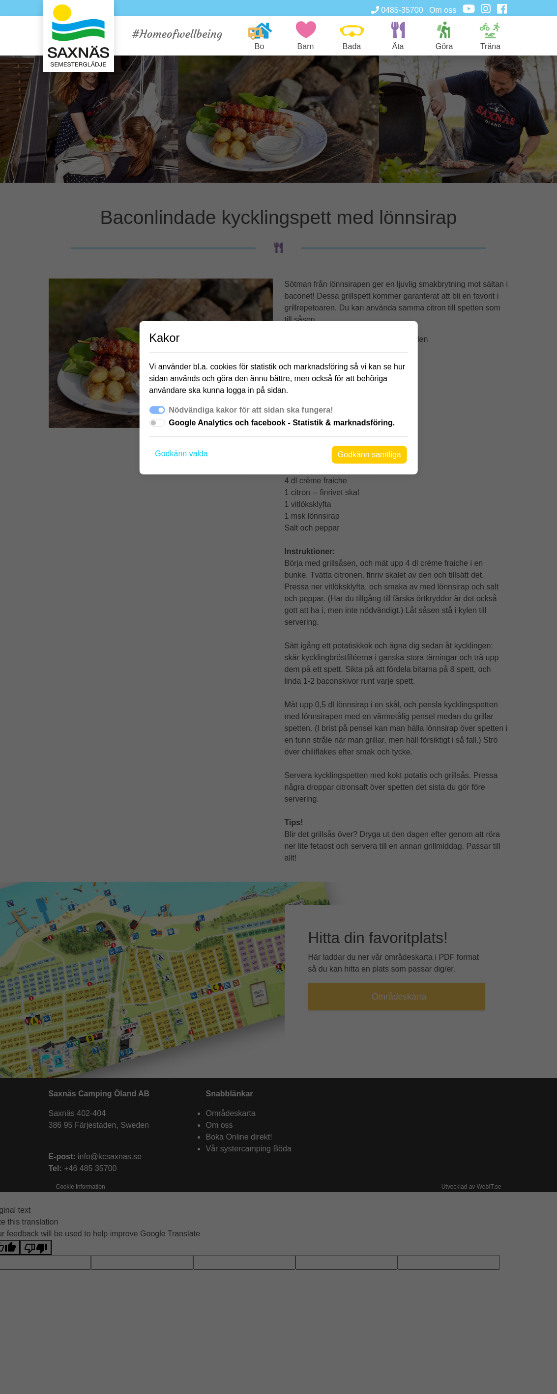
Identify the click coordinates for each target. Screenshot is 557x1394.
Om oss (442, 10)
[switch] (157, 423)
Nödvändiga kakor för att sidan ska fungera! (251, 410)
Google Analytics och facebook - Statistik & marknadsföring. (282, 422)
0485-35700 (397, 10)
